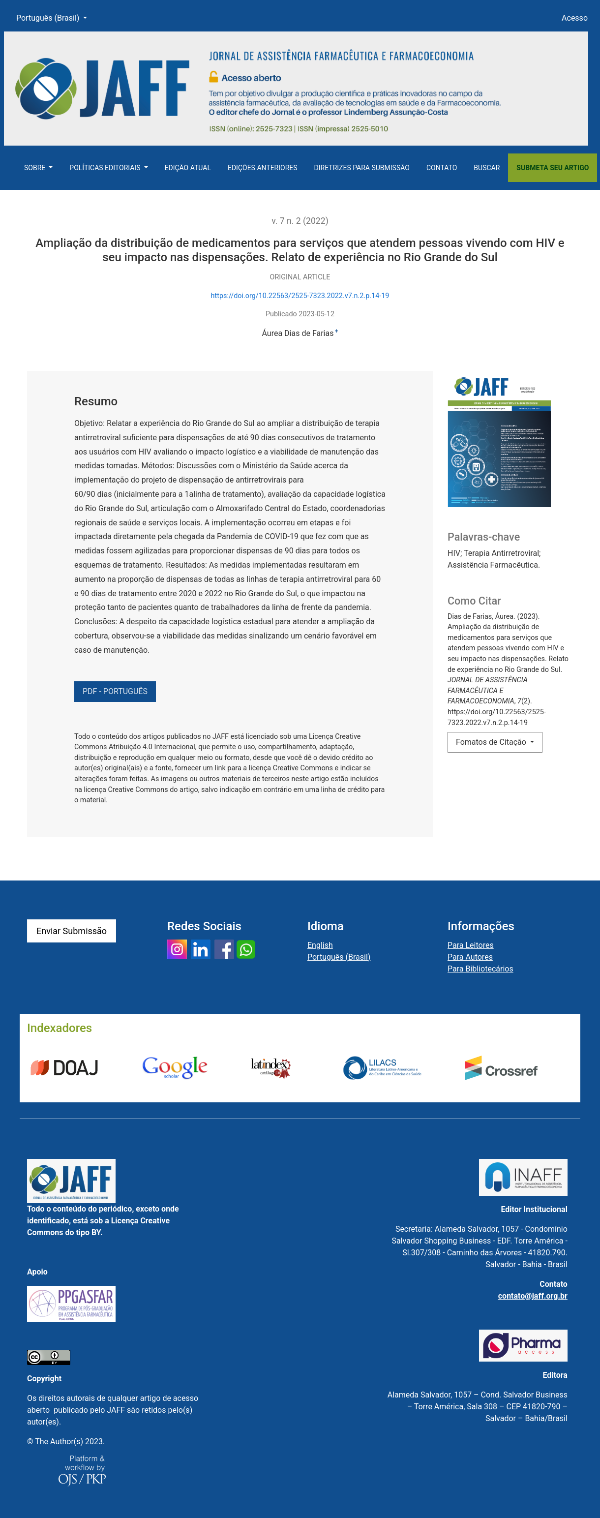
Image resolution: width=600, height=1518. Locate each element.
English (320, 945)
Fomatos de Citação (492, 742)
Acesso (575, 18)
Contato (441, 168)
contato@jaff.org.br (533, 1296)
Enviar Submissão (71, 931)
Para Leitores (471, 945)
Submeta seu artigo (552, 168)
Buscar (487, 168)
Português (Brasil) (55, 17)
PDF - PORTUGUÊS (115, 691)
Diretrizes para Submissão (362, 168)
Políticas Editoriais (105, 168)
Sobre (35, 168)
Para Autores (470, 957)
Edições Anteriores (263, 168)
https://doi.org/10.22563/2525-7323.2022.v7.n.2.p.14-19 (300, 296)
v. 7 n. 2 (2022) (300, 221)
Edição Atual (188, 168)
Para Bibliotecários (480, 968)
